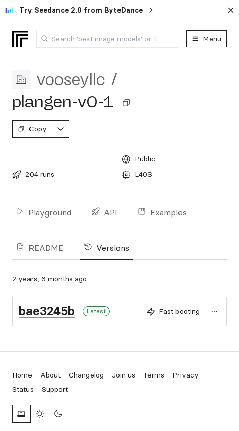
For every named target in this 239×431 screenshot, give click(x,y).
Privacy (185, 375)
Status (23, 389)
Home (22, 375)
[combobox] (107, 38)
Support (55, 389)
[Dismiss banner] (231, 10)
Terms (153, 375)
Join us (123, 375)
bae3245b (47, 311)
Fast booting (179, 311)
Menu (206, 38)
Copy (32, 128)
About (50, 375)
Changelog (86, 375)
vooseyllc (71, 79)
